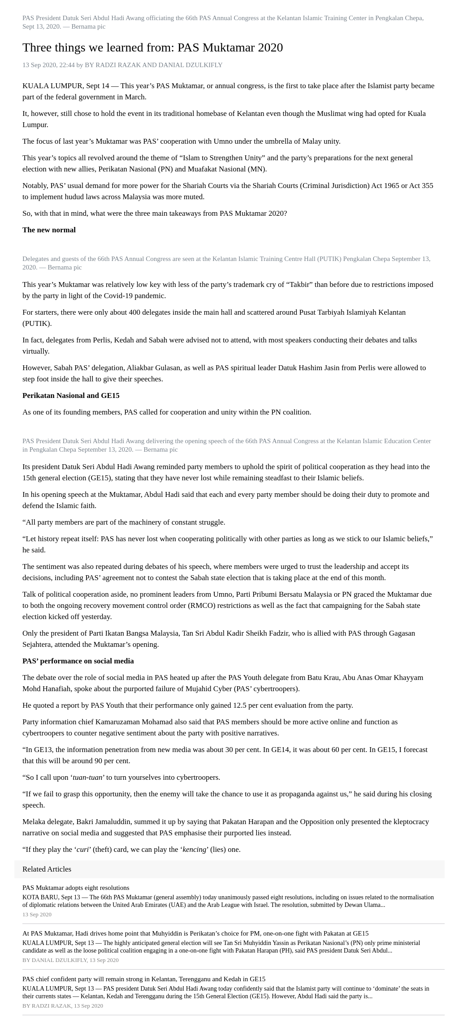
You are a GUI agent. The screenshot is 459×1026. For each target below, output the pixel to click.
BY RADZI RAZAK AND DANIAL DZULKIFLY (154, 64)
